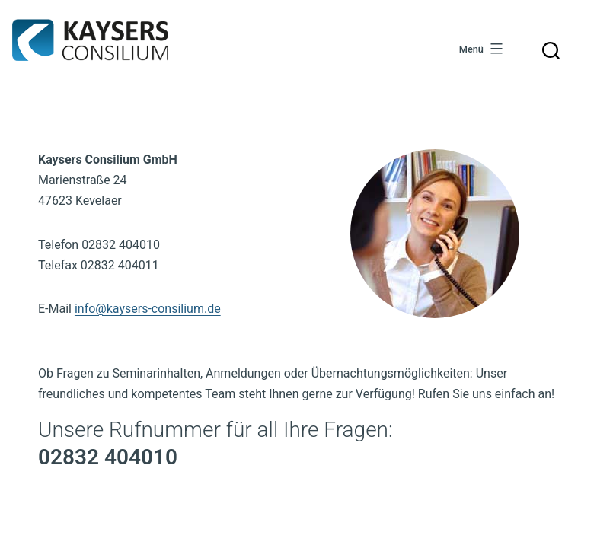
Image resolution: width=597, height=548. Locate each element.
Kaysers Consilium (90, 40)
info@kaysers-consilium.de (148, 308)
